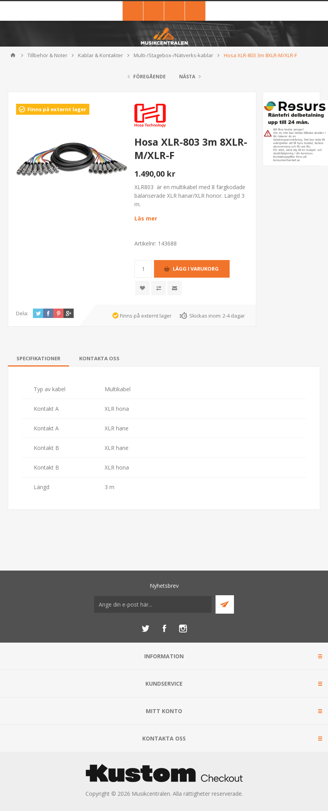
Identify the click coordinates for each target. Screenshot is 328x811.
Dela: (22, 313)
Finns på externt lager (56, 109)
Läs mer (145, 218)
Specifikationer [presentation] (38, 358)
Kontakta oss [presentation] (99, 358)
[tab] (38, 358)
